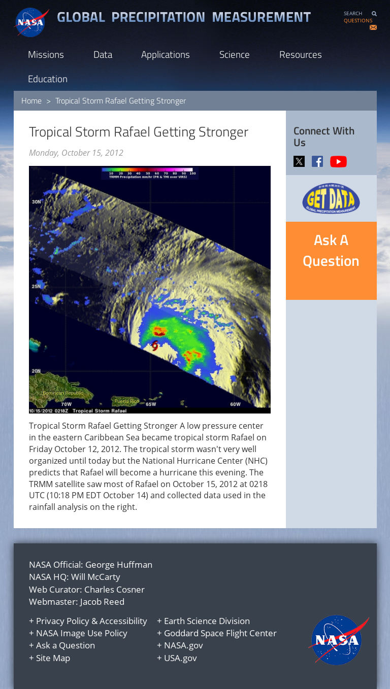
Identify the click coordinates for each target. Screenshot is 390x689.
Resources (300, 54)
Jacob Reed (102, 601)
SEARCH (353, 13)
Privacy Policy (62, 621)
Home (31, 100)
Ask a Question (65, 645)
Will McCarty (95, 576)
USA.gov (180, 658)
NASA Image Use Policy (81, 633)
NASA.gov (183, 645)
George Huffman (118, 564)
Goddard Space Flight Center (220, 633)
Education (48, 78)
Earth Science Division (207, 621)
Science (234, 54)
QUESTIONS (358, 20)
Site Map (53, 658)
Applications (165, 54)
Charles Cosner (114, 589)
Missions (46, 54)
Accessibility (123, 621)
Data (102, 54)
